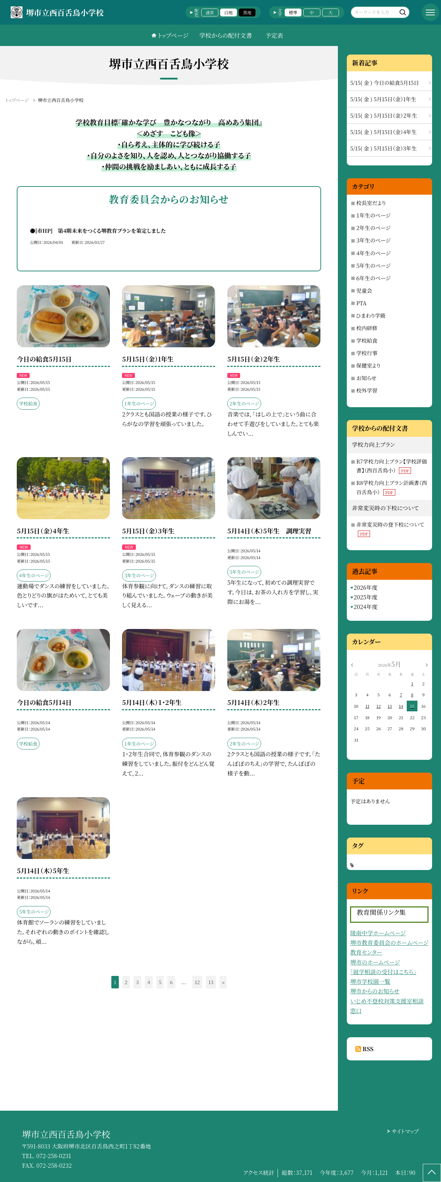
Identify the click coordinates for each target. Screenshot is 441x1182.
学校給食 (366, 340)
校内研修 (366, 328)
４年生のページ (373, 253)
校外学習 (366, 390)
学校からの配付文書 (225, 35)
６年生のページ (373, 278)
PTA (361, 303)
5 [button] (160, 982)
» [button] (223, 982)
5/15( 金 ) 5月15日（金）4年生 (383, 131)
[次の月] (427, 664)
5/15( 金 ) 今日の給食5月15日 (384, 82)
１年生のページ (373, 215)
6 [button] (171, 982)
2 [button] (126, 982)
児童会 (364, 290)
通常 (210, 12)
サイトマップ (405, 1131)
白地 (228, 12)
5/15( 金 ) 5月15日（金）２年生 (383, 115)
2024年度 (365, 607)
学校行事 (366, 353)
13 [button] (210, 982)
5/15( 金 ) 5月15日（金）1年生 (383, 99)
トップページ (173, 35)
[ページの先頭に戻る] (432, 1173)
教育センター (366, 952)
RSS (368, 1049)
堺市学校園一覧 (370, 981)
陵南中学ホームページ (377, 933)
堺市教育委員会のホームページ (389, 942)
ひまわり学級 (370, 315)
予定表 (274, 35)
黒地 (247, 12)
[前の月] (352, 664)
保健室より (368, 365)
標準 (293, 12)
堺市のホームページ (375, 962)
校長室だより (371, 202)
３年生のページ (373, 240)
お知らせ (366, 378)
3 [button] (137, 982)
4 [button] (148, 982)
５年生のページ (373, 265)
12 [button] (197, 982)
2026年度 (365, 587)
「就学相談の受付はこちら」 (383, 972)
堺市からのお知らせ (374, 991)
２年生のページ (373, 227)
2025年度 (365, 597)
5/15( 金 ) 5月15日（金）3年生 (383, 148)
